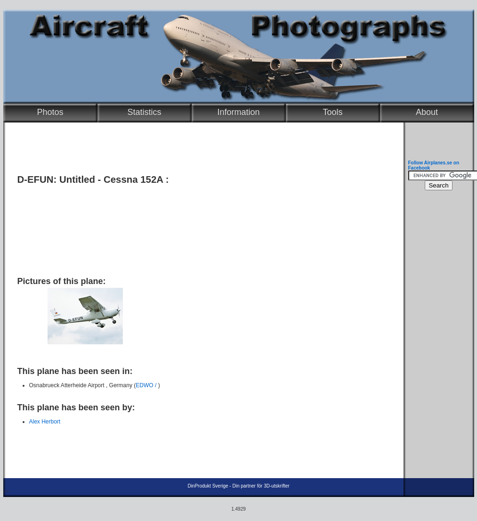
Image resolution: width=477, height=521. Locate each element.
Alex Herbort (45, 421)
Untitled (77, 179)
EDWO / (147, 385)
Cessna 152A (133, 179)
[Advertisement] (200, 227)
